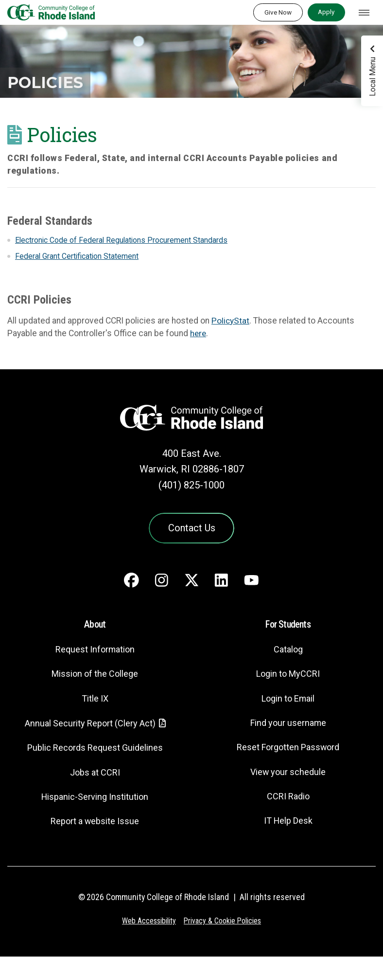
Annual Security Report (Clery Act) (90, 724)
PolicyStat (230, 320)
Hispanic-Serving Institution (95, 798)
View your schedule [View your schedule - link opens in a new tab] (288, 773)
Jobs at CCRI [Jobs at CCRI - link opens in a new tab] (95, 773)
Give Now (278, 12)
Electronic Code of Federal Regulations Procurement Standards (122, 240)
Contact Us (191, 528)
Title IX (94, 699)
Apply (326, 12)
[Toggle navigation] (364, 12)
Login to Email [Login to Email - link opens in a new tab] (288, 699)
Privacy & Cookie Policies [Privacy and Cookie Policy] (223, 921)
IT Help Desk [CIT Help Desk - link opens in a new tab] (288, 821)
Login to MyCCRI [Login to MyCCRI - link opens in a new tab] (288, 674)
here (198, 333)
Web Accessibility (148, 921)
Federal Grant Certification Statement (77, 256)
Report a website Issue (95, 822)
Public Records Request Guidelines (94, 748)
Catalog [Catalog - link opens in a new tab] (288, 650)
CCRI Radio (288, 797)
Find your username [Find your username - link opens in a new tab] (288, 724)
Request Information (94, 650)
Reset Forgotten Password (288, 748)
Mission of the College (95, 674)
